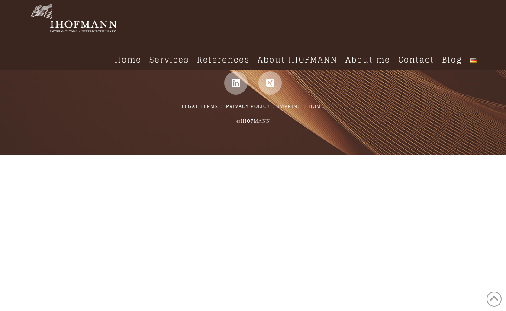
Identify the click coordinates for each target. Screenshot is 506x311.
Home (316, 106)
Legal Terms (200, 106)
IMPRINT (289, 106)
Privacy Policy (248, 106)
